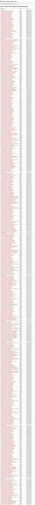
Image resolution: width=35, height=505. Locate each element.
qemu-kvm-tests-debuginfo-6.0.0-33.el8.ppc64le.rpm (7, 451)
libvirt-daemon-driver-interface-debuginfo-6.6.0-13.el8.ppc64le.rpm (9, 337)
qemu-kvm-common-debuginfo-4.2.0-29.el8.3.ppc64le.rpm (8, 222)
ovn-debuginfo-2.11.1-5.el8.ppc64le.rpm (5, 100)
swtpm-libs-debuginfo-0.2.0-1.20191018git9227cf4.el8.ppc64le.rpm (9, 87)
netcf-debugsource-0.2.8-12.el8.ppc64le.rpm (6, 63)
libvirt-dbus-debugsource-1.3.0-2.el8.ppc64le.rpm (7, 56)
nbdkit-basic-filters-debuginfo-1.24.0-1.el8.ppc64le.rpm (7, 419)
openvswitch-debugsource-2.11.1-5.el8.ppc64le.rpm (7, 94)
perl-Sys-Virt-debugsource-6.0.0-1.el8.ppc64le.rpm (7, 142)
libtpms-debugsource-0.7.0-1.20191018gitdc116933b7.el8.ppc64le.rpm (9, 67)
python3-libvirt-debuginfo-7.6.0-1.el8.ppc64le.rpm (7, 454)
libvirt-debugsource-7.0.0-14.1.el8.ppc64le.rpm (6, 423)
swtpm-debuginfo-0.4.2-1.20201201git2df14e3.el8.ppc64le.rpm (8, 351)
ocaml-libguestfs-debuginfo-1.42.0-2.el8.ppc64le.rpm (7, 302)
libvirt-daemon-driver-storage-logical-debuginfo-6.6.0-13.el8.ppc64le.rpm (9, 352)
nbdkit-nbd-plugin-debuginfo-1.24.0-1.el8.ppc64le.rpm (7, 434)
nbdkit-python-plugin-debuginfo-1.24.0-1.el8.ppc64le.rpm (7, 421)
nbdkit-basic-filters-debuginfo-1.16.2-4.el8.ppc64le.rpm (7, 216)
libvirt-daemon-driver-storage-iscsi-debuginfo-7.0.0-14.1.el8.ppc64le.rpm (9, 400)
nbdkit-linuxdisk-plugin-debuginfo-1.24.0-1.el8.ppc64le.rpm (8, 405)
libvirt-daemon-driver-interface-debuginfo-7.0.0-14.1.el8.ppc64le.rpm (9, 411)
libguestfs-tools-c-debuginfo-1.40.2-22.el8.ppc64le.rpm (7, 118)
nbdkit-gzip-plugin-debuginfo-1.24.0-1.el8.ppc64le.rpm (7, 417)
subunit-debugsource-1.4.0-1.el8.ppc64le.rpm (6, 95)
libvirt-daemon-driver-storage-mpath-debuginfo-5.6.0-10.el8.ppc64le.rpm (9, 39)
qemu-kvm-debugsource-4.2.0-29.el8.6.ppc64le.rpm (7, 239)
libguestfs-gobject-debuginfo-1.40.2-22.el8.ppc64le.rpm (7, 119)
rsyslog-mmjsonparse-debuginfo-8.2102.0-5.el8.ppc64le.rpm (8, 444)
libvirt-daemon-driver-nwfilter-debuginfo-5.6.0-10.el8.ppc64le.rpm (8, 31)
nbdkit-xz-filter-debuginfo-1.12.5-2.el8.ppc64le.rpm (7, 36)
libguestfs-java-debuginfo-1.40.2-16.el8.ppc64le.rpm (7, 19)
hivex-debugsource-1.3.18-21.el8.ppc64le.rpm (6, 379)
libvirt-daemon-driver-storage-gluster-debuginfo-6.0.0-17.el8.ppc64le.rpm (9, 143)
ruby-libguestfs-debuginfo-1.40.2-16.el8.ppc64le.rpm (7, 28)
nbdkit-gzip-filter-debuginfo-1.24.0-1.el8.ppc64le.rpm (7, 397)
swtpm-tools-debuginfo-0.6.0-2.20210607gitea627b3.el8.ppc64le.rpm (9, 476)
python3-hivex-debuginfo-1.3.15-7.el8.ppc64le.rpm (7, 20)
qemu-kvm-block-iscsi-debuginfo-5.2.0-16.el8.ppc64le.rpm (8, 427)
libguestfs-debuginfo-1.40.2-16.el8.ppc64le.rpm (6, 15)
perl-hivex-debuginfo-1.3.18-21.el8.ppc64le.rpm (6, 432)
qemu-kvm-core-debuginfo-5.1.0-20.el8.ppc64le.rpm (7, 344)
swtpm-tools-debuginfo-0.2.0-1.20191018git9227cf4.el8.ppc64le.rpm (9, 90)
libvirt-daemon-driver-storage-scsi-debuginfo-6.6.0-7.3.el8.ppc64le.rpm (9, 321)
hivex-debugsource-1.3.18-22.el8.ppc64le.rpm (6, 450)
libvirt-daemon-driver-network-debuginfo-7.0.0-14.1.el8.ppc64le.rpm (9, 428)
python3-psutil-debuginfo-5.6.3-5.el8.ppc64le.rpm (7, 11)
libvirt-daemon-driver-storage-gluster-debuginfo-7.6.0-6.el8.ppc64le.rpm (9, 495)
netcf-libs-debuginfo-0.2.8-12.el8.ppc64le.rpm (6, 59)
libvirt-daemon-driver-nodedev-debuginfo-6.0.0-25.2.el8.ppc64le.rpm (9, 203)
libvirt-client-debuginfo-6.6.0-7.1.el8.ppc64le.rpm (6, 265)
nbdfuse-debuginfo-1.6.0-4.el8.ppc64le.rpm (6, 462)
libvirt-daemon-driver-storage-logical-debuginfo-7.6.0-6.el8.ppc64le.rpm (9, 458)
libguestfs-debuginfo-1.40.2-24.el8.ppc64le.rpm (6, 188)
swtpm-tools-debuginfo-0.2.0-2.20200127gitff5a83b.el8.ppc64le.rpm (9, 166)
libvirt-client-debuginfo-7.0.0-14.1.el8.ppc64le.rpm (7, 376)
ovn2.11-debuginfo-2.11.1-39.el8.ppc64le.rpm (6, 179)
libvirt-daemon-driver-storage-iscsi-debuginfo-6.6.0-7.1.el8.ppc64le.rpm (9, 288)
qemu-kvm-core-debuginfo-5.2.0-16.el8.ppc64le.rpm (7, 420)
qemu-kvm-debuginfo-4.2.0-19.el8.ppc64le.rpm (6, 147)
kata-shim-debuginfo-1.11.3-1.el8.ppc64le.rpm (6, 186)
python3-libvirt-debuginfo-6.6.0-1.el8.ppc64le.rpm (7, 257)
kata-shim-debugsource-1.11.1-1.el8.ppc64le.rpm (7, 182)
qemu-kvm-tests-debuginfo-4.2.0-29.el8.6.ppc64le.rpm (7, 234)
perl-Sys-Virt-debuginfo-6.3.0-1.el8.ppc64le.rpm (6, 306)
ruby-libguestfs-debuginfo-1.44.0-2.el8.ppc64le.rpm (7, 380)
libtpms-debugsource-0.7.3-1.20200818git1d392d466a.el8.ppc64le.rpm (9, 245)
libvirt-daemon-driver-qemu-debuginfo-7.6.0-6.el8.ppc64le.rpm (8, 502)
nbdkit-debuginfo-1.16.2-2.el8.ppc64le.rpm (6, 126)
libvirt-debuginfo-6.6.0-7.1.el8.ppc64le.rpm (6, 289)
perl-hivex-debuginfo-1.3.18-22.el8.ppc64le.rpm (6, 455)
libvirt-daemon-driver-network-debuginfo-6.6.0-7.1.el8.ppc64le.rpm (9, 294)
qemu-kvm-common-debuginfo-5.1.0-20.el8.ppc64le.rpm (7, 356)
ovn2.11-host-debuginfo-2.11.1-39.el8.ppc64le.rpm (7, 174)
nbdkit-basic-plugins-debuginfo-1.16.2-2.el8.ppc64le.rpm (7, 146)
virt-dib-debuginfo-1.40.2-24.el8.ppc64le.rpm (6, 191)
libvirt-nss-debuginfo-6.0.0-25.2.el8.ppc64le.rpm (6, 204)
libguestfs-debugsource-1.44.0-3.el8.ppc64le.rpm (7, 482)
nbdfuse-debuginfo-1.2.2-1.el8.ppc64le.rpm (6, 131)
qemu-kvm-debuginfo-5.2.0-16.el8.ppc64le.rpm (6, 375)
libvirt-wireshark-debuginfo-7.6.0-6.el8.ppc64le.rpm (7, 484)
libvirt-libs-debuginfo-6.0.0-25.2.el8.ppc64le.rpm (6, 211)
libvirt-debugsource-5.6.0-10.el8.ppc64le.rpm (6, 35)
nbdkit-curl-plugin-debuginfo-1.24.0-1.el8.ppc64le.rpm (7, 431)
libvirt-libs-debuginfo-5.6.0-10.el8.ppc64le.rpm (6, 37)
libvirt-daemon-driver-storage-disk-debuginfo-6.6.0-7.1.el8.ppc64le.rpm (9, 250)
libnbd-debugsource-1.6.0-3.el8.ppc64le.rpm (6, 404)
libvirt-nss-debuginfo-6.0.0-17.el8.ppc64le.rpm (6, 151)
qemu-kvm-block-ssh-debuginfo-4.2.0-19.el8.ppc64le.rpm (8, 155)
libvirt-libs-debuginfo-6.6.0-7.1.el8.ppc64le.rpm (6, 259)
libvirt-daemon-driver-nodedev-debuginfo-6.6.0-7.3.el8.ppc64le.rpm (9, 326)
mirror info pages (15, 3)
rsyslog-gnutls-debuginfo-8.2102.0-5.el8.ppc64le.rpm (7, 436)
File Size (20, 8)
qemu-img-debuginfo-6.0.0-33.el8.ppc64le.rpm (6, 464)
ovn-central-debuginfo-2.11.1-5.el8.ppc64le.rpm (6, 99)
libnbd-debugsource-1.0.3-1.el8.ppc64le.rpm (6, 44)
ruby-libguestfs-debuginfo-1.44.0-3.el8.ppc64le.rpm (7, 500)
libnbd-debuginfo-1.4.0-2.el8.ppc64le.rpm (6, 253)
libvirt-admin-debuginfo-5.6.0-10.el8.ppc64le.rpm (6, 33)
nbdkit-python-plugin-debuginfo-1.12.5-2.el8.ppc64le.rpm (7, 42)
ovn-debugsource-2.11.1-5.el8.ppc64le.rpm (6, 102)
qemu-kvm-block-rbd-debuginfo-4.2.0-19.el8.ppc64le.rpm (7, 128)
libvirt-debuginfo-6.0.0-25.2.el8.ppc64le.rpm (6, 220)
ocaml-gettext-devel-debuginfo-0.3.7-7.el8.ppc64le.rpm (7, 84)
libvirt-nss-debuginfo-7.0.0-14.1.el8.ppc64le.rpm (6, 387)
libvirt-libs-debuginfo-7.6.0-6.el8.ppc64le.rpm (6, 472)
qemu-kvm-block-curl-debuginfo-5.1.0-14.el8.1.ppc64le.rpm (8, 247)
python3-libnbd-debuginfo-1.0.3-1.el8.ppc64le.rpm (7, 62)
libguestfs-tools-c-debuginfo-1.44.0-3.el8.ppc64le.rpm (7, 475)
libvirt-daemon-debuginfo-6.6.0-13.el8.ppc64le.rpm (7, 364)
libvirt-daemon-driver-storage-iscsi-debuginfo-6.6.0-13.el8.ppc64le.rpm (9, 334)
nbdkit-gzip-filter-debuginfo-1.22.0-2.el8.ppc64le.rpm (7, 261)
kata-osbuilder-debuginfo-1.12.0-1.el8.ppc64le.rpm (7, 309)
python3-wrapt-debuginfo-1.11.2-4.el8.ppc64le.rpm (7, 98)
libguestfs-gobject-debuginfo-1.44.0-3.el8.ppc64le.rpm (7, 479)
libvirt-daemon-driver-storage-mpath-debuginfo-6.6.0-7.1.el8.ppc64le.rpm (9, 267)
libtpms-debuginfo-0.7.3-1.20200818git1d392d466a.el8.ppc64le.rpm (9, 262)
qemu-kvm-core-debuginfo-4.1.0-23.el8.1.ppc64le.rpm (7, 82)
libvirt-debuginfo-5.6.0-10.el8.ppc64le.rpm (6, 32)
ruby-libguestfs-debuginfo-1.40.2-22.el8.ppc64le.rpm (7, 115)
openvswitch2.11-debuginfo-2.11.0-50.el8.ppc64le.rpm (7, 180)
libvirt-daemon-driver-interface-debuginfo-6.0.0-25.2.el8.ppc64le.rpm (9, 230)
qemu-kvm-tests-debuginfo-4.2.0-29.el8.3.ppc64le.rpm (7, 210)
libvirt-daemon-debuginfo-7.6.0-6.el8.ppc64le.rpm (7, 488)
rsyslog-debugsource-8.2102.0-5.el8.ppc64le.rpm (7, 439)
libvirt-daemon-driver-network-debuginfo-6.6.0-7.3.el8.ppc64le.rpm (9, 317)
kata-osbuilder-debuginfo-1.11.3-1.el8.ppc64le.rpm (7, 184)
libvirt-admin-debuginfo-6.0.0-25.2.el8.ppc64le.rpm (7, 223)
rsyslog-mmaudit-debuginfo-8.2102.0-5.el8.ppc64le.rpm (7, 443)
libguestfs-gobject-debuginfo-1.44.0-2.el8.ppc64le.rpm (7, 389)
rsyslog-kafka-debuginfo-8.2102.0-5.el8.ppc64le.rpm (7, 440)
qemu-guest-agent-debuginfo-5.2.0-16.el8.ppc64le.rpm (7, 403)
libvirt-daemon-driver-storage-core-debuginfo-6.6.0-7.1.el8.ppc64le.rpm (9, 270)
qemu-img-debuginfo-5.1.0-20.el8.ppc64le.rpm (6, 343)
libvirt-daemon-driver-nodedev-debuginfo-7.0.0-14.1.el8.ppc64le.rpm (9, 391)
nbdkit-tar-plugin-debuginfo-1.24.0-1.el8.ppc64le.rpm (7, 416)
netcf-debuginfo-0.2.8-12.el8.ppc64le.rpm (6, 58)
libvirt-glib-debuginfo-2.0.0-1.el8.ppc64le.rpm (6, 52)
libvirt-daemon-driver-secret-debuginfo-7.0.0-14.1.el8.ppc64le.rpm (9, 381)
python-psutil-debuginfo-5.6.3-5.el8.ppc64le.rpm (6, 13)
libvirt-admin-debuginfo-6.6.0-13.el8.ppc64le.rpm (6, 340)
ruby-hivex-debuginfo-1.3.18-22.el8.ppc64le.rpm (6, 491)
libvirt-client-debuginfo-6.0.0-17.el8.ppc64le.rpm (6, 170)
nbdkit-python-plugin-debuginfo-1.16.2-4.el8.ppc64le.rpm (7, 206)
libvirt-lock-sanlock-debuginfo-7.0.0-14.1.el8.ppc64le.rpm (7, 377)
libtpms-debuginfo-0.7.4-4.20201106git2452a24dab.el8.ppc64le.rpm (9, 396)
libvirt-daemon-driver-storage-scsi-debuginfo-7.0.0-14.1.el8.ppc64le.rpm (9, 413)
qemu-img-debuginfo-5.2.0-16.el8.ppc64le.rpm (6, 415)
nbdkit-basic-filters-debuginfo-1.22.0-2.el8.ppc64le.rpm (7, 254)
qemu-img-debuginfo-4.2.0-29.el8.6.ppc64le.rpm (6, 237)
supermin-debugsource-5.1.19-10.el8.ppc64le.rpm (7, 78)
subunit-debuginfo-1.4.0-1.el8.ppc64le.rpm (6, 96)
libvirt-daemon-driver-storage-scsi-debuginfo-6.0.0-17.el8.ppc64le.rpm (9, 159)
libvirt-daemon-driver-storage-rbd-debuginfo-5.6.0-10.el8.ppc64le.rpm (9, 68)
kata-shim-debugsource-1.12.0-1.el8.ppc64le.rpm (7, 312)
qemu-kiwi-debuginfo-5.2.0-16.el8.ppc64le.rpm (6, 373)
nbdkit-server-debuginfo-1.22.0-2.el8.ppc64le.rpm (7, 276)
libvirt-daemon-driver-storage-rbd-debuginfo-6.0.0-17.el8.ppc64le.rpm (9, 139)
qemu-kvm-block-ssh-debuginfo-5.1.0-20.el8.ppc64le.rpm (8, 353)
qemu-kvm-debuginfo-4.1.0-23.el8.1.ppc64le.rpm (6, 80)
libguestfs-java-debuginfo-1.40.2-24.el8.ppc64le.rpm (7, 194)
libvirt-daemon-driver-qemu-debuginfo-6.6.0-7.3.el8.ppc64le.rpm (8, 332)
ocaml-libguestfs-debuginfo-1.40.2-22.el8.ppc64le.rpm (7, 123)
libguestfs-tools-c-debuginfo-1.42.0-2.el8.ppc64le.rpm (7, 242)
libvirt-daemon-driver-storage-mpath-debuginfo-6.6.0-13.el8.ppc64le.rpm (9, 348)
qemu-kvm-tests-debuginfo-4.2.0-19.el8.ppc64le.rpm (7, 138)
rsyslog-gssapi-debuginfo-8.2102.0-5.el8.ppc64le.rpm (7, 438)
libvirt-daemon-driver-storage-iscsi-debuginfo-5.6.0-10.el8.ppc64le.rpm (9, 40)
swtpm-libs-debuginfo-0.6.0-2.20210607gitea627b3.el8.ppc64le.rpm (9, 471)
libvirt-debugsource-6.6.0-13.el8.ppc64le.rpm (6, 363)
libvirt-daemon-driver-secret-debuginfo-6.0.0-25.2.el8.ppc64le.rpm (9, 231)
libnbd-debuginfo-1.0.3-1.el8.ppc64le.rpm (6, 60)
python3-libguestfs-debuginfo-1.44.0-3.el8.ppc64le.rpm (7, 480)
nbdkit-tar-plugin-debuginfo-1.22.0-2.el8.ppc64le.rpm (7, 305)
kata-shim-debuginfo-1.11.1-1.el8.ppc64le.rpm (6, 183)
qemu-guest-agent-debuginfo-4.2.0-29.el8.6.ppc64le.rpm (7, 233)
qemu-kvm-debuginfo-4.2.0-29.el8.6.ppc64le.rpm (6, 238)
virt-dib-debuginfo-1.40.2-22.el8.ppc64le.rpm (6, 124)
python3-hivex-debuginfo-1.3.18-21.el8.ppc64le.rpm (7, 399)
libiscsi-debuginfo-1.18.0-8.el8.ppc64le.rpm (6, 54)
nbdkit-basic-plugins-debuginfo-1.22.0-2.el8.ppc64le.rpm (7, 301)
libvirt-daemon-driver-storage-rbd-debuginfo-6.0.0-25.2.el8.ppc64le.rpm (9, 224)
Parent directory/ (3, 9)
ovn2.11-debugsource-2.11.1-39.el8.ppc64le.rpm (6, 178)
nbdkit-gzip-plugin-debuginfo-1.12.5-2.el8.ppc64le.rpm (7, 47)
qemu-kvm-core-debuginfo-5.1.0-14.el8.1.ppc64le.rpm (7, 278)
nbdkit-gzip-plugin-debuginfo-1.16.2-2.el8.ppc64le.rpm (7, 164)
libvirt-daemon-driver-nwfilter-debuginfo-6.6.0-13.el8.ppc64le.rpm (8, 355)
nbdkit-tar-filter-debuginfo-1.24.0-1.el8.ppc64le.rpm (7, 385)
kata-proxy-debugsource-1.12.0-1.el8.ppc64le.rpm (7, 310)
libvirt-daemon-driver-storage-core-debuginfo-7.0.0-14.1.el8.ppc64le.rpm (9, 368)
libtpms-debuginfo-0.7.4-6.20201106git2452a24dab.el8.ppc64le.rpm (9, 483)
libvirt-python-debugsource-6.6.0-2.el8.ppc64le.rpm (7, 357)
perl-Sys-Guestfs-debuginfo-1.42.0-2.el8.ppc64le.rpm (7, 292)
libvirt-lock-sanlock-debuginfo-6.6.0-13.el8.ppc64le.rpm (7, 345)
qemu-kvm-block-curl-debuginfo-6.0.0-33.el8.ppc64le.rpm (8, 490)
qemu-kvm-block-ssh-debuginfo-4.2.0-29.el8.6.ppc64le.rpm (8, 241)
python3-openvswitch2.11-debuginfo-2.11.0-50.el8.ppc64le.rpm (8, 175)
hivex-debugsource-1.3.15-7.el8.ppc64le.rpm (6, 17)
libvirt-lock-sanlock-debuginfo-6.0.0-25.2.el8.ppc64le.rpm (7, 226)
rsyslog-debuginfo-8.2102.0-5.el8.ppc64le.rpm (6, 435)
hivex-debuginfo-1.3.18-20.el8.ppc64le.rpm (6, 116)
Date (27, 8)
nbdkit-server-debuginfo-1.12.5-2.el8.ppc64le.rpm (7, 70)
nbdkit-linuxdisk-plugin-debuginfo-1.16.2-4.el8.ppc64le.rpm (8, 215)
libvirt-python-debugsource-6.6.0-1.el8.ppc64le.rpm (7, 255)
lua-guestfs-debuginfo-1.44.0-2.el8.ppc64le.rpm (6, 412)
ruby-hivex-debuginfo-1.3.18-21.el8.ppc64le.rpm (6, 392)
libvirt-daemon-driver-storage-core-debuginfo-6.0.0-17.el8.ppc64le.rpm (9, 140)
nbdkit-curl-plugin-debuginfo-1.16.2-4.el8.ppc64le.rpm (7, 200)
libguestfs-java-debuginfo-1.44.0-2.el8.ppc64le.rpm (7, 383)
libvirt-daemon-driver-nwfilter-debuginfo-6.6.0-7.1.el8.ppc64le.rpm (9, 243)
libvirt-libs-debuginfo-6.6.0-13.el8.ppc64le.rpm (6, 360)
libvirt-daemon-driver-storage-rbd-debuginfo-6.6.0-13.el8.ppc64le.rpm (9, 338)
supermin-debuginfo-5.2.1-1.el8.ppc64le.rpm (6, 426)
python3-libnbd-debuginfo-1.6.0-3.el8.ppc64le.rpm (7, 393)
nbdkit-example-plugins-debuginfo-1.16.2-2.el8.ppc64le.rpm (8, 127)
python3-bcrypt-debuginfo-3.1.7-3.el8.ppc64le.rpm (7, 108)
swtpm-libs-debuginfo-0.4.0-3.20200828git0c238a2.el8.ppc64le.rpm (9, 280)
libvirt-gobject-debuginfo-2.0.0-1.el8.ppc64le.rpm (6, 66)
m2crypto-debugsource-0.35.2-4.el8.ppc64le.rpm (6, 104)
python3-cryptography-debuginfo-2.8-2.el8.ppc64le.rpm (7, 110)
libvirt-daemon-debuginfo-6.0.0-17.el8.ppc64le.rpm (7, 136)
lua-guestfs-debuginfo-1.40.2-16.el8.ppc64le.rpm (6, 27)
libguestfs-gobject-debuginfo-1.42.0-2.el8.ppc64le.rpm (7, 286)
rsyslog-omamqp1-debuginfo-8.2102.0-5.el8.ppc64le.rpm (7, 448)
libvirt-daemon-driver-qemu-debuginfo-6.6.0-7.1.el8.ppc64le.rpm (8, 284)
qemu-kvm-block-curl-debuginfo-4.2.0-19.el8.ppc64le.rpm (8, 167)
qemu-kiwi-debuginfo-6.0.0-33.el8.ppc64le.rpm (6, 456)
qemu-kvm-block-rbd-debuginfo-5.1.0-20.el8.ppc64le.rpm (7, 359)
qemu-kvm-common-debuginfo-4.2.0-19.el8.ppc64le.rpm (7, 162)
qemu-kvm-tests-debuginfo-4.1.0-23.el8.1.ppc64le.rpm (7, 91)
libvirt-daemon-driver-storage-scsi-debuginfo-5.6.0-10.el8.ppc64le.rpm (9, 71)
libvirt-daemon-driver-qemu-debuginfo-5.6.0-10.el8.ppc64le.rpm (8, 72)
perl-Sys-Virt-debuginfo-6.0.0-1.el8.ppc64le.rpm (6, 152)
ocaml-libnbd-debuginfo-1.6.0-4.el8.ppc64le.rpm (6, 463)
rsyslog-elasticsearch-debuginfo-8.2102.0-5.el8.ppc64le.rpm (8, 446)
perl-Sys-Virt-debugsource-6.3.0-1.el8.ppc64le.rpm (7, 300)
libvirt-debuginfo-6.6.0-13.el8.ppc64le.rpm (6, 349)
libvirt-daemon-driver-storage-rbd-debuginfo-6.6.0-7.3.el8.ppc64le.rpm (9, 318)
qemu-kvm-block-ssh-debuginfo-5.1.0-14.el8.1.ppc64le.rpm (8, 249)
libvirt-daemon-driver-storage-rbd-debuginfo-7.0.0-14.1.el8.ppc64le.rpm (9, 372)
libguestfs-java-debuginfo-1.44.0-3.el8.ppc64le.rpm (7, 504)
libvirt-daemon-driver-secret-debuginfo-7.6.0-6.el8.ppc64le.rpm (8, 466)
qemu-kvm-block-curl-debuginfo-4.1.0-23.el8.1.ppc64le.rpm (8, 88)
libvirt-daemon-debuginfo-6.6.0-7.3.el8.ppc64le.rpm (7, 316)
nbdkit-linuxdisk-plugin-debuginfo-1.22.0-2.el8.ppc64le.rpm (8, 298)
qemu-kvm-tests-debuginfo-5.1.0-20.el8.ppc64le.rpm (7, 347)
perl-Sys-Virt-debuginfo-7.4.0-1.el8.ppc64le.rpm (6, 499)
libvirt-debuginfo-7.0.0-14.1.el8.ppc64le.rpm (6, 407)
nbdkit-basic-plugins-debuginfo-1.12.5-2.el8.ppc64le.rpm (7, 51)
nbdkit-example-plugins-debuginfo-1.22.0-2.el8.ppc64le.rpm (8, 296)
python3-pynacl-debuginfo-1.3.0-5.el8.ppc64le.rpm (7, 111)
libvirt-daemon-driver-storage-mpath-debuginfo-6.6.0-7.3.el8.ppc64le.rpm (9, 324)
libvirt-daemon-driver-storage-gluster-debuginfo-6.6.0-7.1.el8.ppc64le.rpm (9, 251)
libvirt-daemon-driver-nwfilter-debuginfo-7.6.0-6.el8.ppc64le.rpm (8, 467)
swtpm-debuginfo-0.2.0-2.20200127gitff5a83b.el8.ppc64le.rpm (8, 148)
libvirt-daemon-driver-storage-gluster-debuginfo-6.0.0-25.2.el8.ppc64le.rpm (10, 196)
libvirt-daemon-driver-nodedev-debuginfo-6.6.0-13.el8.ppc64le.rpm (9, 336)
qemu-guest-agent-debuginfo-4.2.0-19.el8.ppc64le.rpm (7, 168)
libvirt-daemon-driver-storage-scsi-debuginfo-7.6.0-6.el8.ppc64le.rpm (9, 459)
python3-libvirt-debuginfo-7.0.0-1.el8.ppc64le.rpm (7, 409)
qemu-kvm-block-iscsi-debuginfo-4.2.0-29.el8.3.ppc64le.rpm (8, 228)
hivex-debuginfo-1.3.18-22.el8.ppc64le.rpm (6, 496)
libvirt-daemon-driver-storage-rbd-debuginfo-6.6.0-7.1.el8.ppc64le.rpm (9, 246)
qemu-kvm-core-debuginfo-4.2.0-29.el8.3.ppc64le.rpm (7, 218)
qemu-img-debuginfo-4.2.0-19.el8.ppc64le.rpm (6, 158)
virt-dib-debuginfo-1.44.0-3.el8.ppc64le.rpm (6, 498)
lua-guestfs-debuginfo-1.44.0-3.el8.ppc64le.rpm (6, 460)
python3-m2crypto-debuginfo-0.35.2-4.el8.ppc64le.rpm (7, 103)
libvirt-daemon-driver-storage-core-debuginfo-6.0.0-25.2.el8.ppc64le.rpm (9, 208)
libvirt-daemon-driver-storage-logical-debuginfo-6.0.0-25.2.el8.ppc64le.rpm (10, 202)
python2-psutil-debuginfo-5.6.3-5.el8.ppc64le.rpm (7, 12)
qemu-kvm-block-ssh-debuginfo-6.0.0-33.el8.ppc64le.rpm (8, 486)
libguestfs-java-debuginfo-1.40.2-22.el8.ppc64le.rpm (7, 120)
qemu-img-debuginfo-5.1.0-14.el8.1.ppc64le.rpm (6, 258)
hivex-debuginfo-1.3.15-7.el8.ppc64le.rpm (6, 21)
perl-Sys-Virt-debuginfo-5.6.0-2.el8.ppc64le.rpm (6, 92)
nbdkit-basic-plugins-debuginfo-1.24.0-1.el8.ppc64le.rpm (7, 401)
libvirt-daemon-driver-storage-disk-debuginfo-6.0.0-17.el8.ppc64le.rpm (9, 156)
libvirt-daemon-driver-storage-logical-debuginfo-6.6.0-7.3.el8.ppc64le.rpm (9, 328)
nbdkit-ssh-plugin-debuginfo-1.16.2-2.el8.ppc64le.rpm (7, 160)
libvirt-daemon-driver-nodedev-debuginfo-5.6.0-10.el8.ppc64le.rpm (9, 46)
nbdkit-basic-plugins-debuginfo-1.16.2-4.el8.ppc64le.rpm (7, 212)
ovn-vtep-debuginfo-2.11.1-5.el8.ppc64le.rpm (6, 106)
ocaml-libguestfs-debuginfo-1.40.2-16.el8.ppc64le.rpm (7, 25)
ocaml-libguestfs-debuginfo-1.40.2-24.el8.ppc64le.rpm (7, 195)
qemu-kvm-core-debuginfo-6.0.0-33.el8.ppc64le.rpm (7, 503)
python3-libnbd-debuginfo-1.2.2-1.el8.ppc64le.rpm (7, 150)
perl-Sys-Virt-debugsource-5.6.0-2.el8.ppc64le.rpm (7, 83)
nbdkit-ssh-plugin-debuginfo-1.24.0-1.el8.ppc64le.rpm (7, 384)
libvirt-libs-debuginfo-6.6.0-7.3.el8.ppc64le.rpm (6, 329)
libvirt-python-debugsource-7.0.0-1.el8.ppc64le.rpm (7, 388)
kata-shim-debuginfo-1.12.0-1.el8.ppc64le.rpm (6, 313)
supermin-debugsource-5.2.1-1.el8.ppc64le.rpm (6, 430)
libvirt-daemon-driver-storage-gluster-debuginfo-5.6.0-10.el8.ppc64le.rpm (9, 64)
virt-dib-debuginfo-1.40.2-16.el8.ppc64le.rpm (6, 16)
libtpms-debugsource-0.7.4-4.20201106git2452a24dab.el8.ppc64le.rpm (9, 371)
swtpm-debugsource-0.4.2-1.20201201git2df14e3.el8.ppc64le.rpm (9, 361)
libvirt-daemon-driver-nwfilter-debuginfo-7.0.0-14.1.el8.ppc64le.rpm (9, 369)
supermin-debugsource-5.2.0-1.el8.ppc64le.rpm (6, 293)
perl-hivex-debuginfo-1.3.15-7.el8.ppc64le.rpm (6, 23)
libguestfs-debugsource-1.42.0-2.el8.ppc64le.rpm (7, 285)
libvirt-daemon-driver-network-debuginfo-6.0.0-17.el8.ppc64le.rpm (9, 163)
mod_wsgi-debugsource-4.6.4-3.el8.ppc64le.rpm (6, 107)
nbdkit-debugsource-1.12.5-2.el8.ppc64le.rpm (6, 55)
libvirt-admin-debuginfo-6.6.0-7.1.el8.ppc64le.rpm (7, 281)
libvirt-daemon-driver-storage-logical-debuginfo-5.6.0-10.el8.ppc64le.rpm (9, 48)
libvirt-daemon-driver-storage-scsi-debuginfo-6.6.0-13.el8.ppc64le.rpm (9, 367)
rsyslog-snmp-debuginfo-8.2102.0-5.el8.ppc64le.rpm (7, 442)
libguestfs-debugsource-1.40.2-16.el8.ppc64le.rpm (7, 24)
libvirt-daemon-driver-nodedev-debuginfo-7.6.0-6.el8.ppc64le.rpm (8, 468)
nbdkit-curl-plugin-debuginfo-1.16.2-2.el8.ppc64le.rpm (7, 144)
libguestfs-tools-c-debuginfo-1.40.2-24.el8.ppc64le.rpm (7, 190)
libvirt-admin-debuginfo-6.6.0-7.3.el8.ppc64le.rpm (7, 314)
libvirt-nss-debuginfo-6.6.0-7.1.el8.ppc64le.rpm (6, 297)
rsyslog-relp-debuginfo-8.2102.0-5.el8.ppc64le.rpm (7, 447)
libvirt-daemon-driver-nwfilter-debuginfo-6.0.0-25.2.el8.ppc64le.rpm (9, 199)
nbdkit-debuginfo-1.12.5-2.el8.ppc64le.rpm (6, 29)
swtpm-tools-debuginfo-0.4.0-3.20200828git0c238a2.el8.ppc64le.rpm (9, 304)
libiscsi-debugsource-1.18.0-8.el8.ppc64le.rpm (6, 50)
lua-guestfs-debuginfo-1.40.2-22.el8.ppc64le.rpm (6, 114)
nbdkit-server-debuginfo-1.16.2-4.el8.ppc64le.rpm (7, 219)
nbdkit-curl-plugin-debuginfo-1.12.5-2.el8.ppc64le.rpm (7, 74)
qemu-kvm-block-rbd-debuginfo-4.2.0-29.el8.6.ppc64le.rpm (8, 235)
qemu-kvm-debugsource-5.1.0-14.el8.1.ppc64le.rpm (7, 271)
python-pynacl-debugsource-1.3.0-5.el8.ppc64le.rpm (7, 112)
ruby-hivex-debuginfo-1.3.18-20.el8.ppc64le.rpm (6, 122)
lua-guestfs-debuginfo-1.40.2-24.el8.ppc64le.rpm (6, 187)
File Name (2, 8)
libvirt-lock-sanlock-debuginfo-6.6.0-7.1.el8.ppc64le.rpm (7, 277)
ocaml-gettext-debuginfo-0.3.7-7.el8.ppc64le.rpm (6, 76)
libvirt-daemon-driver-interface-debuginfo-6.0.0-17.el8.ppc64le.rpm (9, 134)
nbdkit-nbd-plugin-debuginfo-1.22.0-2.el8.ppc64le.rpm (7, 269)
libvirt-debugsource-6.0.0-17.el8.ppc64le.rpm (6, 132)
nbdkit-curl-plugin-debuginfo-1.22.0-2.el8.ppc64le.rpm (7, 266)
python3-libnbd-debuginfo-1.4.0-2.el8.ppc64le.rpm (7, 263)
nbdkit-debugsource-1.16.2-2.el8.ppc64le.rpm (6, 154)
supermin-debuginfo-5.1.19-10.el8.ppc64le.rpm (6, 79)
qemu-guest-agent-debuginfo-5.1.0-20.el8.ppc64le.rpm (7, 365)
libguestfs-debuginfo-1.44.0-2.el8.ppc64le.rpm (6, 395)
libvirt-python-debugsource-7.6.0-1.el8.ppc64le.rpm (7, 487)
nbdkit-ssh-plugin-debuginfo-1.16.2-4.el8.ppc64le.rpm (7, 227)
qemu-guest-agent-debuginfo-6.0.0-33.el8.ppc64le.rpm (7, 452)
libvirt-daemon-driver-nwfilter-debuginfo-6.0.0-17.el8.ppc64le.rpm (8, 130)
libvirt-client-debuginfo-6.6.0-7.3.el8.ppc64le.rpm (6, 325)
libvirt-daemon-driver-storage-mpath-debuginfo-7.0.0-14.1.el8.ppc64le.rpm (10, 408)
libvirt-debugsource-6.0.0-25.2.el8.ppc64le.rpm (6, 214)
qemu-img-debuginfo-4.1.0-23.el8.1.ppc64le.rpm (6, 86)
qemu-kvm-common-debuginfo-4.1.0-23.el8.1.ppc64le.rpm (8, 75)
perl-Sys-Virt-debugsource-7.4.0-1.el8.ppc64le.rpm (7, 494)
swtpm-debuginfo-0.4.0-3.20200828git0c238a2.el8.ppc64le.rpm (8, 282)
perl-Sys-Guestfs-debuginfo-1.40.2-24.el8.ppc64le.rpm (7, 192)
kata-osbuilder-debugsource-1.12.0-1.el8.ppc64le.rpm (7, 308)
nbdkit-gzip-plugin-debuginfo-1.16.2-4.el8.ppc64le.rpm (7, 198)
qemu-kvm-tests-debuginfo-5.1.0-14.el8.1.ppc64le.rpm (7, 273)
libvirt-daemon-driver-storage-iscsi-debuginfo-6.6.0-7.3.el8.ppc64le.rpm (9, 323)
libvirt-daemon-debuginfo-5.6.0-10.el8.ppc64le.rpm (7, 43)
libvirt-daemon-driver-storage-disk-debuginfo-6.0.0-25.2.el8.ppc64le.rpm (9, 207)
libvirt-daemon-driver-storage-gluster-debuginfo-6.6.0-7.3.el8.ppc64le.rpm (9, 330)
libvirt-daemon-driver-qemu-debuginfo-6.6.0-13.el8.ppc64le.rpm (8, 333)
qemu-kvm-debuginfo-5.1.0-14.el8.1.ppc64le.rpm (6, 290)
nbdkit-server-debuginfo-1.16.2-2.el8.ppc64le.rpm (7, 135)
